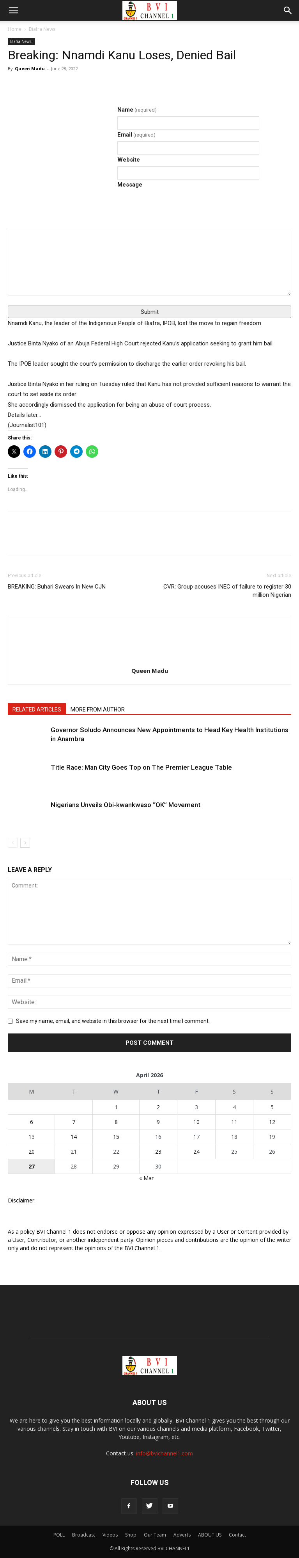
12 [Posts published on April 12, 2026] (272, 1122)
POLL (59, 1534)
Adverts (182, 1534)
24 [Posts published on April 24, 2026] (196, 1151)
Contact (237, 1534)
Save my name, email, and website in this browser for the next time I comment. (113, 1021)
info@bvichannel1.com (164, 1453)
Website (128, 159)
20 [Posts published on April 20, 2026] (31, 1151)
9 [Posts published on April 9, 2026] (158, 1122)
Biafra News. (43, 29)
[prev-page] (13, 843)
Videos (110, 1534)
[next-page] (25, 843)
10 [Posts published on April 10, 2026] (196, 1122)
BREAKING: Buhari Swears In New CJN (57, 586)
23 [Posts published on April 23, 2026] (158, 1151)
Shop (130, 1534)
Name (137, 109)
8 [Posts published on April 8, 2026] (116, 1122)
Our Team (155, 1534)
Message (129, 184)
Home (14, 29)
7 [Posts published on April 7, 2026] (73, 1122)
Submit (150, 311)
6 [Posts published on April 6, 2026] (31, 1122)
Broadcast (83, 1534)
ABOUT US (209, 1534)
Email (136, 134)
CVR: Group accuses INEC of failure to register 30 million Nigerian (227, 590)
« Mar (146, 1178)
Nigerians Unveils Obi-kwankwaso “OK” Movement (125, 805)
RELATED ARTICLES (36, 709)
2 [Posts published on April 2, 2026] (158, 1107)
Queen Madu (30, 68)
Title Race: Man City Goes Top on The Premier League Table (141, 767)
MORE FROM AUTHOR (98, 709)
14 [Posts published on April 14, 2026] (74, 1136)
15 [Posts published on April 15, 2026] (116, 1136)
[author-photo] (149, 630)
